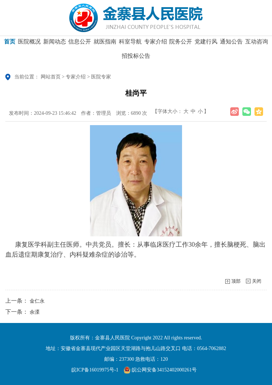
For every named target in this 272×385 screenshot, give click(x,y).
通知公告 (231, 44)
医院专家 (101, 76)
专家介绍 (155, 44)
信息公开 (79, 44)
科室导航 (130, 44)
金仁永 (37, 301)
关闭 (256, 281)
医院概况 (29, 44)
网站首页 (51, 76)
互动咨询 (256, 44)
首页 (9, 44)
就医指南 (105, 44)
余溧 (35, 312)
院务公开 (180, 44)
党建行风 (206, 44)
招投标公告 (136, 58)
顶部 (236, 281)
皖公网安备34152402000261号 (160, 370)
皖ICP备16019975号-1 (94, 370)
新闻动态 (54, 44)
